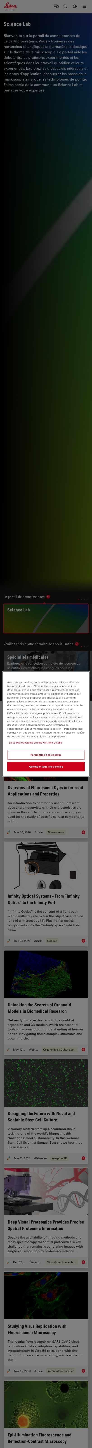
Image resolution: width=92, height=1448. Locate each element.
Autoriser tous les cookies (46, 766)
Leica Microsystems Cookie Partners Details (35, 742)
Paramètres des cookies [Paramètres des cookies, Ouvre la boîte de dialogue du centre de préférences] (46, 754)
